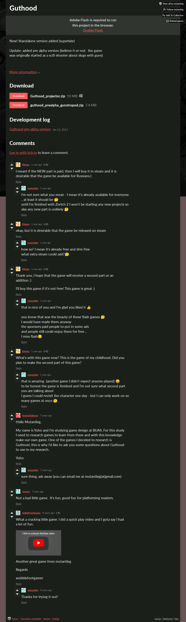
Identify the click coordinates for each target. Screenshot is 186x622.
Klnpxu (25, 164)
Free (176, 618)
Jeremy (26, 491)
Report (46, 618)
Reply (19, 181)
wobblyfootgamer (31, 512)
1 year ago (36, 164)
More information (24, 72)
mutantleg (33, 188)
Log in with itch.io (23, 152)
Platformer (168, 618)
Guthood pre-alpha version (30, 129)
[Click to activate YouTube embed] (38, 543)
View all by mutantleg (31, 618)
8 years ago (48, 512)
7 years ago (46, 415)
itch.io (15, 618)
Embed (55, 618)
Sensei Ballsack (30, 415)
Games (158, 618)
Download (18, 96)
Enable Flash (93, 30)
